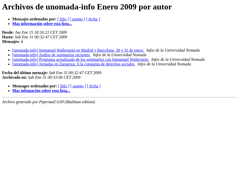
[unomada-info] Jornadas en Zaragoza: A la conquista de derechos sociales (74, 64)
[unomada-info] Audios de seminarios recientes (51, 55)
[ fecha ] (93, 19)
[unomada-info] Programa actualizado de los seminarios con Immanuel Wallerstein (80, 59)
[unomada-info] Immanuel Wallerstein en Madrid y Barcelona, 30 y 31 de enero (78, 50)
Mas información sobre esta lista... (42, 23)
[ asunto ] (77, 19)
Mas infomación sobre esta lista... (41, 90)
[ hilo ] (63, 19)
